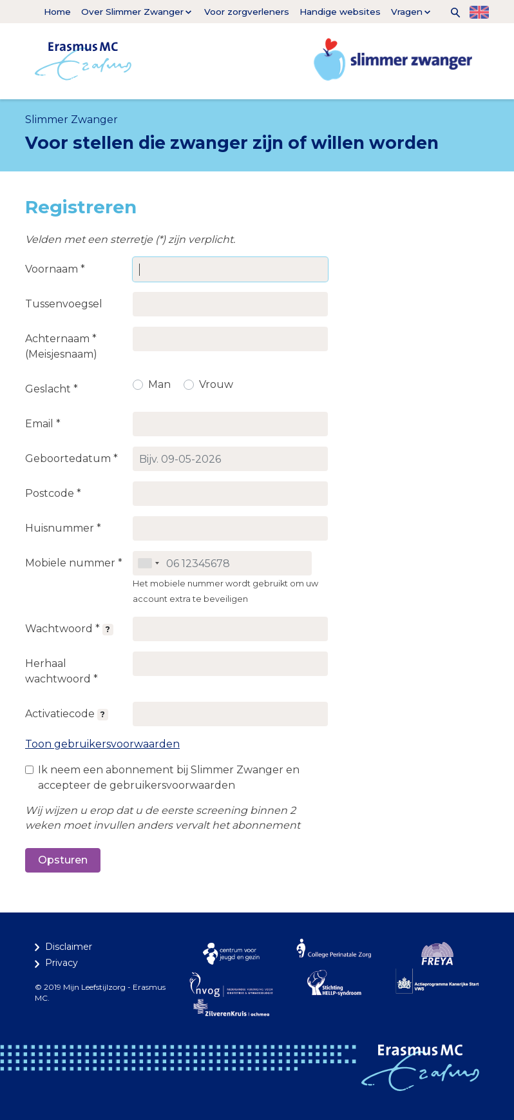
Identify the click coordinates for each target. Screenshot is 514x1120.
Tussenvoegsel (63, 304)
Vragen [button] (407, 11)
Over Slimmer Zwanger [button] (132, 11)
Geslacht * (51, 389)
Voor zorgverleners (246, 11)
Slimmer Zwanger (71, 119)
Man (159, 384)
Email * (43, 424)
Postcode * (53, 493)
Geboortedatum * (71, 458)
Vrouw (216, 384)
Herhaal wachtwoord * (61, 671)
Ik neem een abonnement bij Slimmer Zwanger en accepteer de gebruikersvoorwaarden (169, 777)
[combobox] (148, 563)
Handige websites (340, 11)
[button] (451, 12)
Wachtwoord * (69, 629)
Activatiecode (66, 714)
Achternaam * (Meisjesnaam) (61, 346)
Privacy (61, 963)
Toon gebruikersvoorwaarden (102, 744)
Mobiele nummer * (73, 563)
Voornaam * (55, 269)
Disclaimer (68, 946)
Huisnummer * (63, 528)
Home (57, 11)
